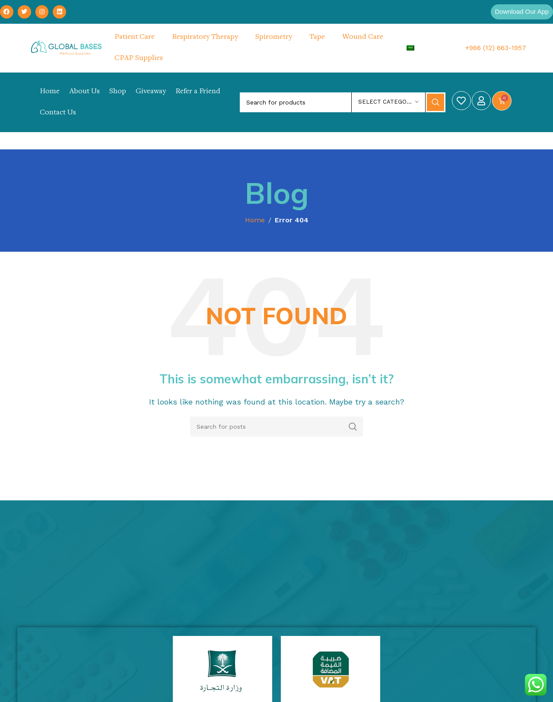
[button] (519, 12)
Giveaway (151, 92)
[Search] (342, 103)
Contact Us (58, 113)
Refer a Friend (197, 92)
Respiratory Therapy (205, 37)
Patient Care (134, 37)
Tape (317, 37)
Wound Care (362, 37)
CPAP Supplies (138, 59)
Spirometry (273, 37)
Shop (117, 92)
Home (50, 92)
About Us (84, 92)
